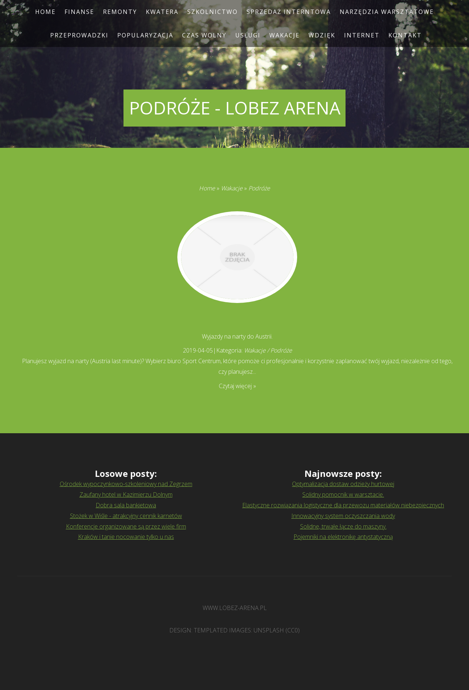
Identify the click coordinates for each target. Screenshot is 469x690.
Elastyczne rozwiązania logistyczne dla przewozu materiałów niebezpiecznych (343, 505)
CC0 (292, 630)
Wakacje (232, 188)
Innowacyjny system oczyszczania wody (343, 516)
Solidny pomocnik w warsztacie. (343, 494)
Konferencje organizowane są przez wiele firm (126, 526)
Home (207, 188)
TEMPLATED (211, 630)
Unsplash (269, 630)
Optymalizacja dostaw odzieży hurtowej (343, 484)
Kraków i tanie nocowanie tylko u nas (126, 537)
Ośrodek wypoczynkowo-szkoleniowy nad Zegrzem (126, 484)
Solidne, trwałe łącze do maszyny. (343, 526)
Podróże (259, 188)
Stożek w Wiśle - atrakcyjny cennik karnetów (126, 516)
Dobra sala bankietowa (126, 505)
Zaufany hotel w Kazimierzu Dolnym (126, 494)
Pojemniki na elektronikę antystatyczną (343, 537)
